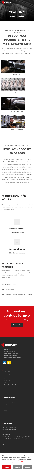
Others (6, 383)
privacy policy (21, 461)
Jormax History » (9, 351)
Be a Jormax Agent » (10, 355)
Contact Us (17, 325)
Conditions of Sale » (10, 403)
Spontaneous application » (12, 357)
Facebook (8, 432)
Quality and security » (11, 353)
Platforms (7, 379)
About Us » (7, 349)
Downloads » (8, 409)
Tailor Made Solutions (11, 385)
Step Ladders (8, 375)
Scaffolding (7, 381)
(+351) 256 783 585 (10, 427)
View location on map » (10, 445)
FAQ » (6, 411)
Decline (27, 467)
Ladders (6, 377)
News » (6, 407)
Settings (17, 467)
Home (12, 16)
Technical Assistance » (11, 405)
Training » (7, 401)
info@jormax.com (10, 430)
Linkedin (7, 434)
